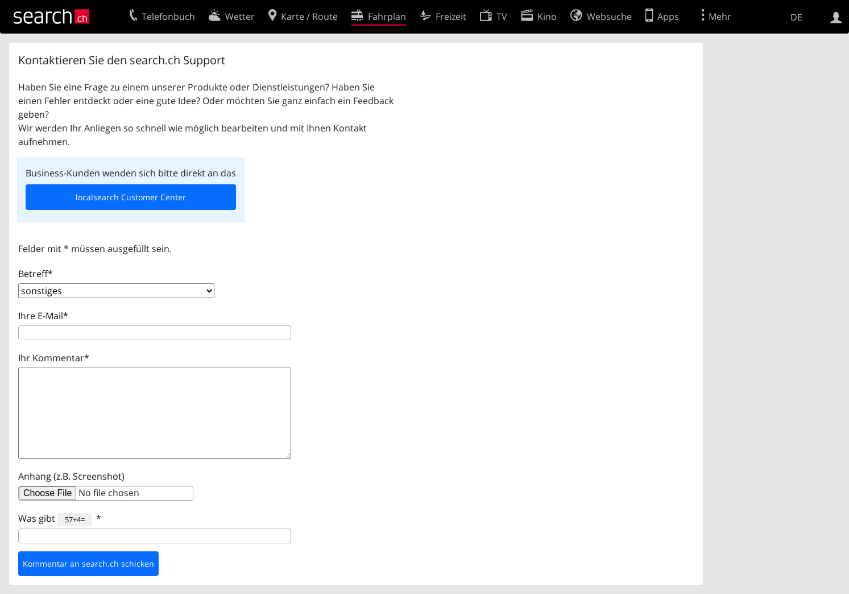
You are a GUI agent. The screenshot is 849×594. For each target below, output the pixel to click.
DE (796, 17)
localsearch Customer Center (131, 197)
